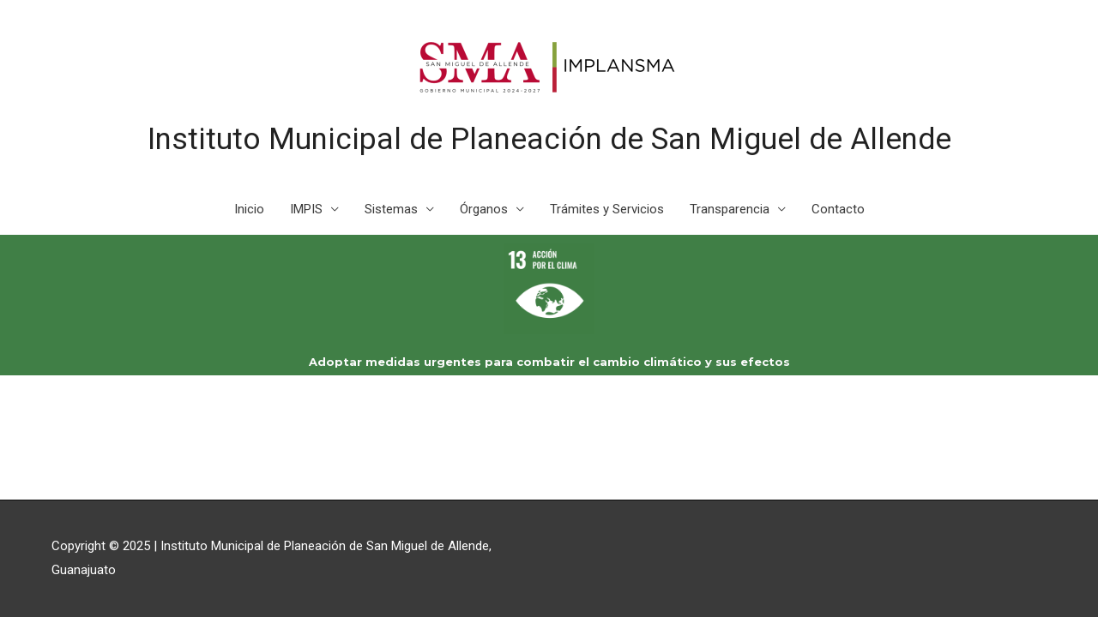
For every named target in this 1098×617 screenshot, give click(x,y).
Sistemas (391, 209)
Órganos (484, 209)
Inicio (249, 209)
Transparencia (729, 209)
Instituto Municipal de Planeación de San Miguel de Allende (549, 139)
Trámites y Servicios (607, 209)
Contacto (838, 209)
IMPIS (306, 209)
